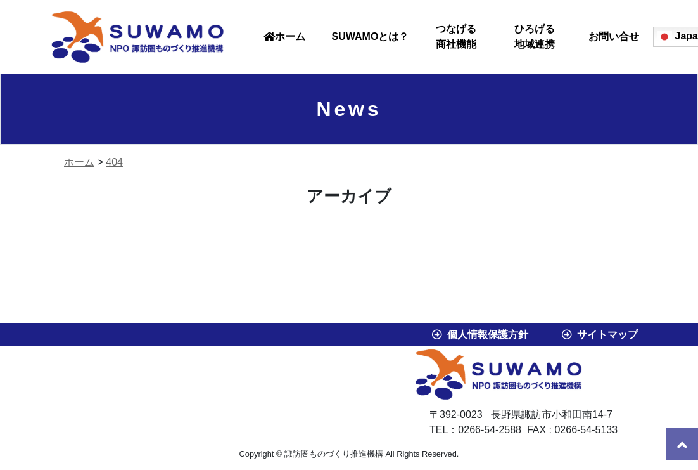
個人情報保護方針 (487, 334)
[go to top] (682, 444)
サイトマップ (607, 334)
